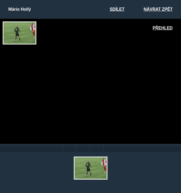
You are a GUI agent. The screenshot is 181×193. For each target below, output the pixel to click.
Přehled (163, 28)
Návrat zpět (158, 9)
